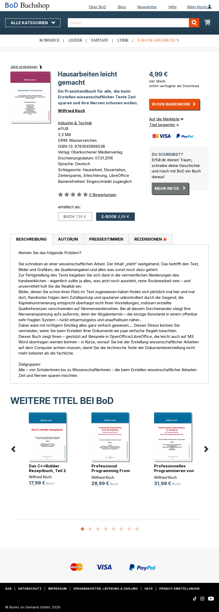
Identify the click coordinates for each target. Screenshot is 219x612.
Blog (122, 6)
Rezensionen (150, 239)
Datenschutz (30, 588)
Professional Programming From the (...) (110, 470)
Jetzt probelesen (24, 67)
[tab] (31, 239)
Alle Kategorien (33, 22)
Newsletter (147, 6)
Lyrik (123, 40)
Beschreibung (31, 239)
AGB (8, 588)
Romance (49, 40)
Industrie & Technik (75, 122)
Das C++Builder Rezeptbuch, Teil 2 (47, 468)
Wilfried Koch (71, 110)
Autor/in (68, 239)
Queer (75, 40)
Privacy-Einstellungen (179, 588)
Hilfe (172, 6)
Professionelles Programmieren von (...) (174, 470)
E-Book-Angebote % (159, 40)
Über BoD (97, 6)
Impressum (57, 588)
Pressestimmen (106, 239)
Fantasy (99, 40)
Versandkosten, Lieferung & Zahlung (105, 588)
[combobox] (133, 22)
